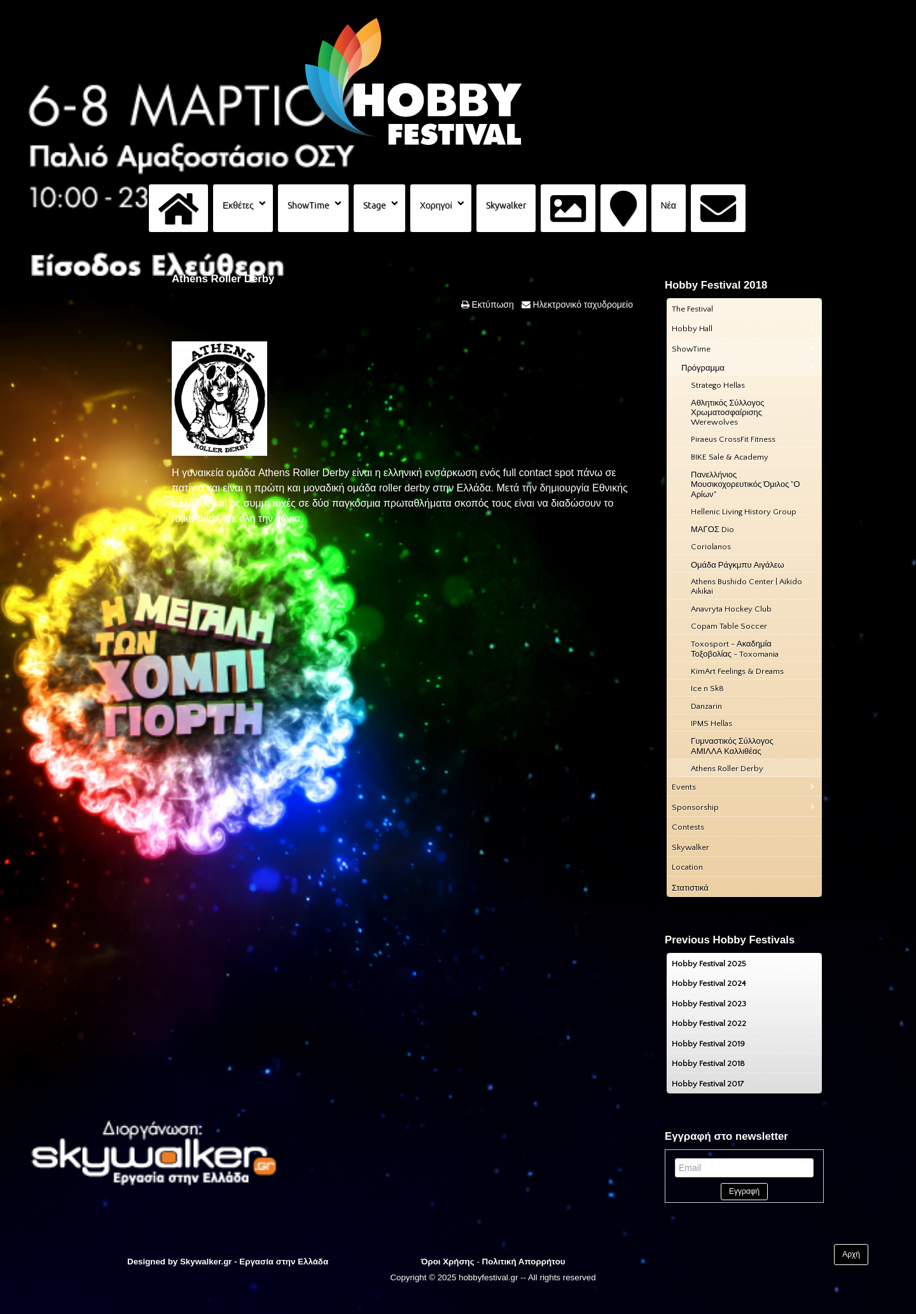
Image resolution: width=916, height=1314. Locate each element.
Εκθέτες (238, 205)
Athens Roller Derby (223, 279)
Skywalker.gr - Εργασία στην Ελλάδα (254, 1261)
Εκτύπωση (491, 304)
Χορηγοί (436, 205)
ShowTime (309, 205)
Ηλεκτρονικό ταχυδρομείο (582, 304)
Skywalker (506, 205)
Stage (374, 205)
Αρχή (851, 1254)
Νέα (668, 205)
